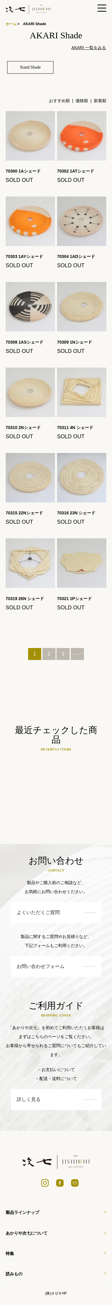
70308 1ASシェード (26, 342)
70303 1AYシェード (26, 256)
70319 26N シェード (27, 598)
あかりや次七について (56, 1232)
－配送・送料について (56, 1078)
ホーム (11, 24)
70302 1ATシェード (75, 171)
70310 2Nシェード (25, 427)
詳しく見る (56, 1099)
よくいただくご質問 (56, 912)
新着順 (100, 100)
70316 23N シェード (78, 512)
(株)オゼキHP (56, 1293)
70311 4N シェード (77, 427)
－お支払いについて (56, 1069)
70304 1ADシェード (78, 256)
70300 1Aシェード (26, 171)
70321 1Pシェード (76, 598)
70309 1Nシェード (76, 342)
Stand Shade (30, 67)
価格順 (82, 100)
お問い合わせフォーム (56, 966)
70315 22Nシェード (26, 512)
